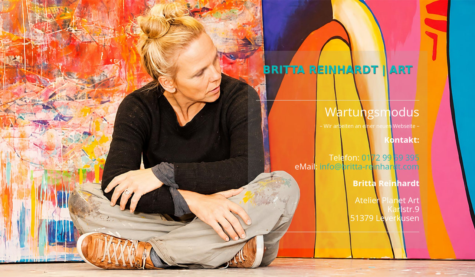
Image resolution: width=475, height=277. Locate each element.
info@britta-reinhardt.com (369, 166)
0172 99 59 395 (390, 157)
